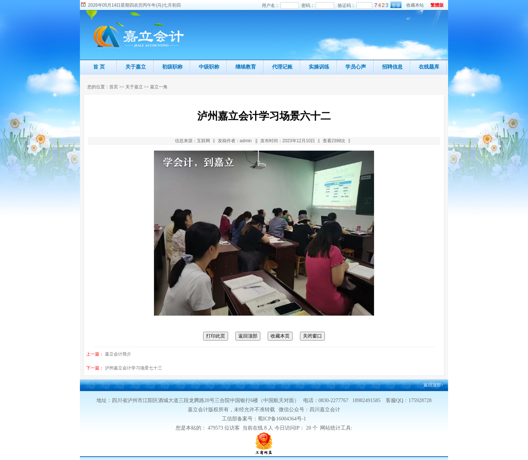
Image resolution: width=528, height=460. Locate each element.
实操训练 (319, 67)
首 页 (99, 67)
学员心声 (355, 67)
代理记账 (282, 67)
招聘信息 (392, 67)
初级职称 (172, 67)
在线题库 (429, 67)
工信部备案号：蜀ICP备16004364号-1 (264, 419)
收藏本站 (415, 5)
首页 (113, 86)
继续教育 (245, 67)
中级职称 (209, 67)
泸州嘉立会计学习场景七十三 (133, 368)
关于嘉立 (135, 67)
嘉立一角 (159, 86)
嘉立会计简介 (118, 354)
